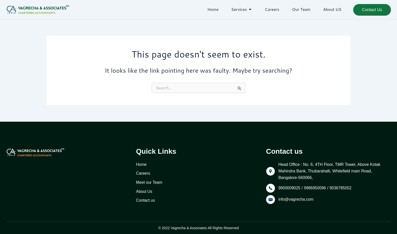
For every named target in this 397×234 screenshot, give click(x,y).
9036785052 (342, 187)
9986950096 (316, 187)
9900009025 (289, 187)
